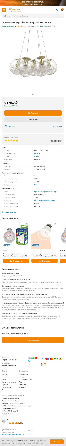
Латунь (55, 191)
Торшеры (5, 385)
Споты (4, 379)
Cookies (19, 440)
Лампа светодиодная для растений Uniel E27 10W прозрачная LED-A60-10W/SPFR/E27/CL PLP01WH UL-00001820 (44, 255)
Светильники (6, 387)
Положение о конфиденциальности (13, 434)
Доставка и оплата (25, 379)
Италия (36, 156)
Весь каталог (6, 390)
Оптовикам (23, 385)
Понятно (57, 442)
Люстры (5, 374)
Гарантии (22, 382)
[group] (33, 62)
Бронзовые (38, 191)
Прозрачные (47, 191)
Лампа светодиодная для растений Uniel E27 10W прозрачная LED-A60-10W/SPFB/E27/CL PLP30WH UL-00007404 (15, 255)
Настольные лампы (9, 382)
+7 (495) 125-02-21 (9, 359)
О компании (23, 374)
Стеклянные (50, 200)
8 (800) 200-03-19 (9, 365)
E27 (35, 185)
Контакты (22, 387)
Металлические (40, 200)
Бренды (22, 377)
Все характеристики (9, 212)
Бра (3, 377)
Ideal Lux (37, 153)
